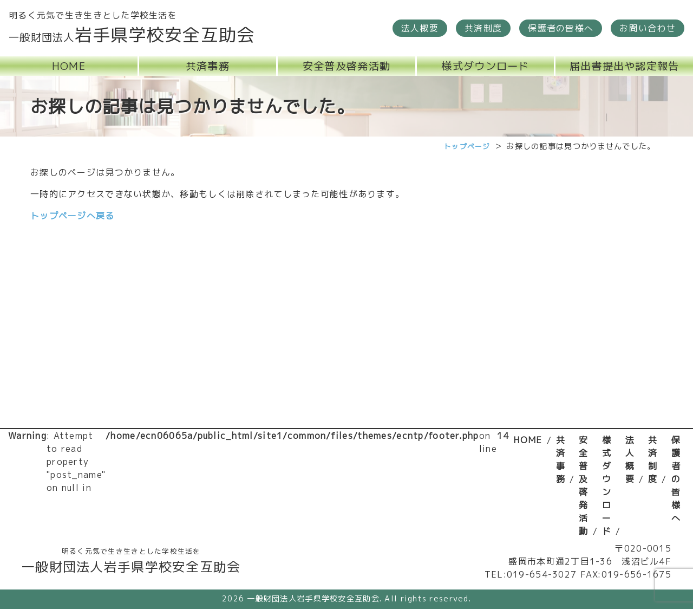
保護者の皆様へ (676, 479)
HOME (527, 440)
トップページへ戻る (72, 216)
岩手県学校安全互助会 (132, 35)
